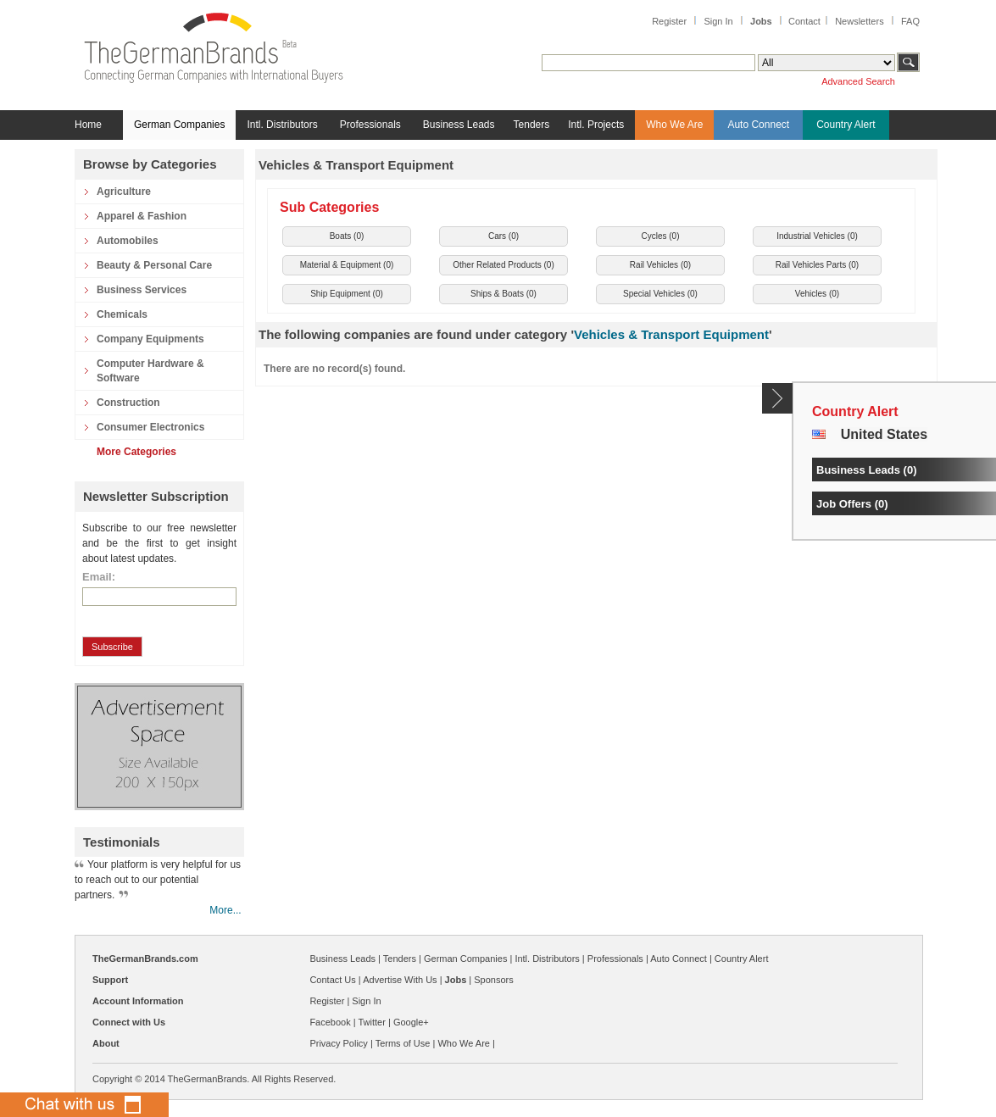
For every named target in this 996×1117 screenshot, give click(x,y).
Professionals (370, 125)
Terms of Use (403, 1043)
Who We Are (674, 125)
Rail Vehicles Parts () (817, 265)
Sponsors (493, 980)
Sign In (718, 21)
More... (225, 910)
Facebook (329, 1022)
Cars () (503, 236)
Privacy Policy (338, 1043)
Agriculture (124, 191)
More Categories (136, 452)
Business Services (141, 290)
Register (669, 21)
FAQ (910, 21)
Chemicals (122, 314)
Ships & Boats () (503, 293)
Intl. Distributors (282, 125)
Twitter (371, 1022)
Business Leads (459, 125)
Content (777, 398)
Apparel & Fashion (141, 216)
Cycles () (660, 236)
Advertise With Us (400, 980)
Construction (128, 402)
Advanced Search (858, 81)
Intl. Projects (596, 125)
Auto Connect (758, 125)
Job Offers (843, 503)
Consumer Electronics (150, 427)
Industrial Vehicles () (817, 236)
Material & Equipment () (347, 265)
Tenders (532, 125)
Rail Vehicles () (660, 265)
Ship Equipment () (346, 293)
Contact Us (332, 980)
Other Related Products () (503, 265)
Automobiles (128, 241)
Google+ (411, 1022)
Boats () (347, 236)
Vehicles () (817, 293)
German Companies (179, 125)
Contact (804, 21)
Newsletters (859, 21)
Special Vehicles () (660, 293)
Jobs (761, 21)
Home (88, 125)
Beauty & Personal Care (154, 265)
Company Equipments (150, 339)
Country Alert (845, 125)
